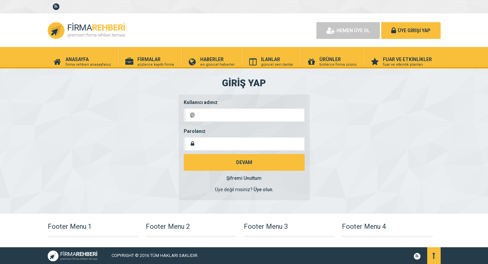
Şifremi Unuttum (244, 178)
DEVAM (244, 162)
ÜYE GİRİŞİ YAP (411, 30)
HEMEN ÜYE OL (348, 30)
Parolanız (195, 131)
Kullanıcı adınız (201, 102)
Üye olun (263, 189)
